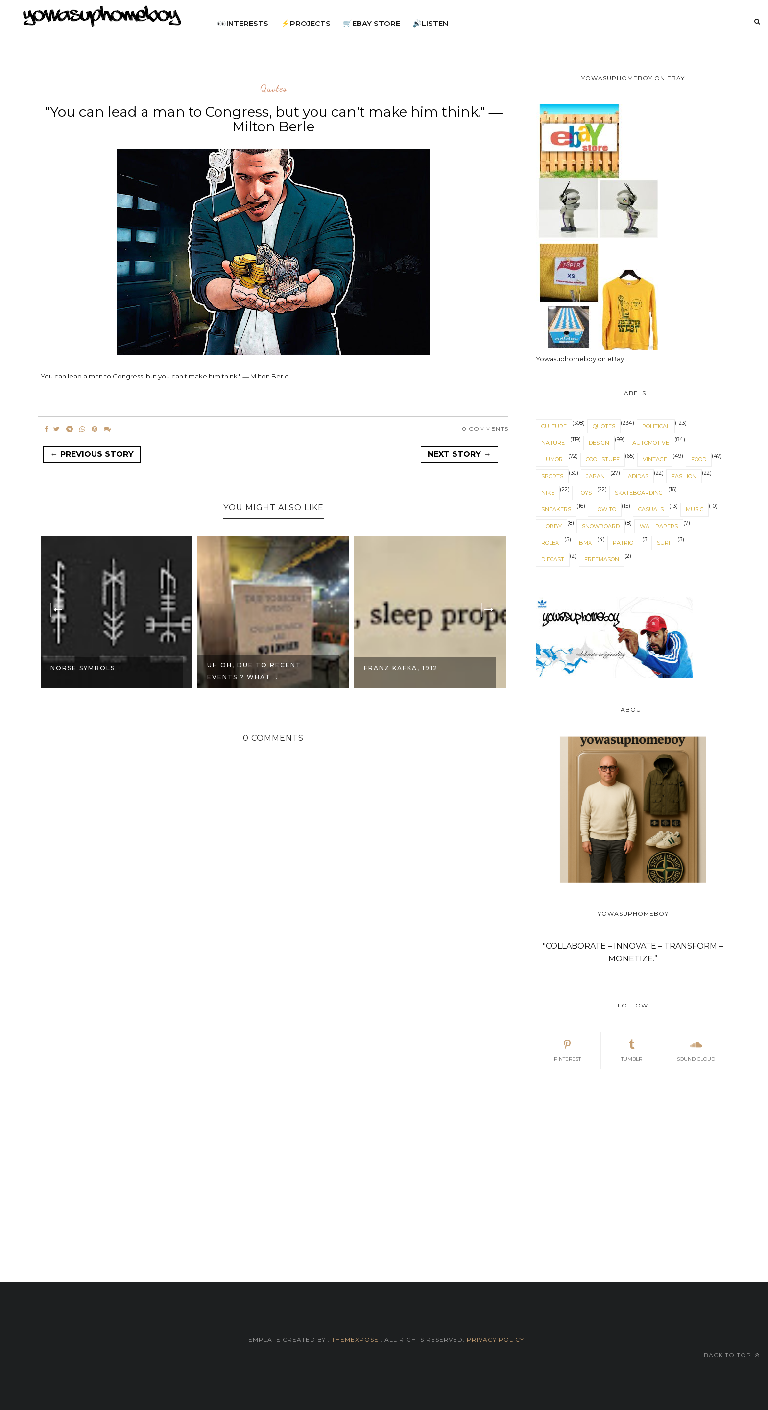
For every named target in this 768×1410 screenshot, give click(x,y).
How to (604, 509)
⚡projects (306, 23)
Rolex (550, 542)
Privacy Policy (494, 1339)
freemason (601, 559)
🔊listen (430, 23)
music (694, 509)
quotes (273, 88)
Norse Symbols (82, 668)
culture (554, 426)
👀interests (242, 23)
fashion (684, 476)
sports (552, 476)
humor (552, 459)
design (599, 442)
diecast (552, 559)
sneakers (556, 509)
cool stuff (603, 459)
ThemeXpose (355, 1339)
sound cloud (696, 1049)
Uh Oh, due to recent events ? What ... (254, 670)
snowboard (601, 526)
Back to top (732, 1355)
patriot (625, 542)
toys (584, 492)
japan (595, 476)
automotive (650, 442)
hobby (551, 526)
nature (553, 442)
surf (664, 542)
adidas (638, 476)
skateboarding (639, 492)
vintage (655, 459)
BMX (585, 542)
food (698, 459)
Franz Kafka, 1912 (401, 668)
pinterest (567, 1049)
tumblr (631, 1049)
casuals (651, 509)
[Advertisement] (632, 1164)
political (656, 426)
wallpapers (659, 526)
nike (547, 492)
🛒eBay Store (371, 23)
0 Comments (485, 428)
